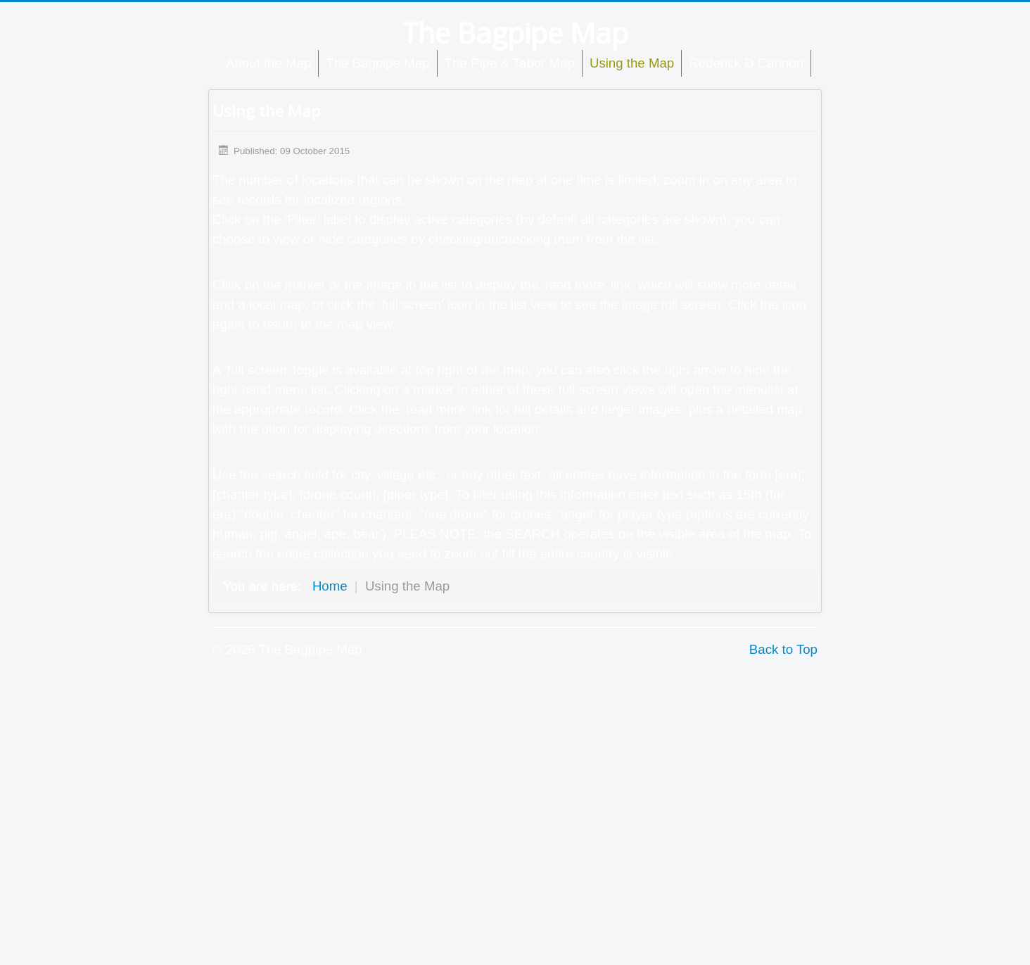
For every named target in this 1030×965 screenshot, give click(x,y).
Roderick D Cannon (746, 63)
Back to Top (783, 649)
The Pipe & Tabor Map (510, 63)
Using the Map (632, 63)
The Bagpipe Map (377, 63)
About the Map (268, 63)
